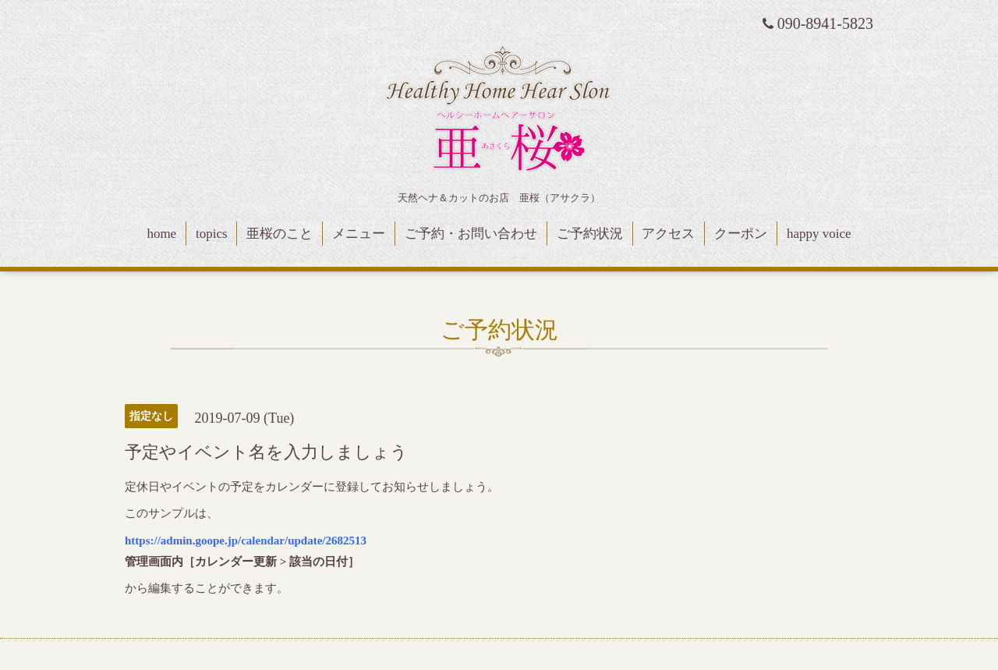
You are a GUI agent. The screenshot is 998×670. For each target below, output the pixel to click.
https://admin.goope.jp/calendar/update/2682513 (245, 540)
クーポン (740, 233)
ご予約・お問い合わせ (471, 233)
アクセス (668, 233)
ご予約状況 (590, 233)
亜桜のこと (279, 233)
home (161, 233)
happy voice (819, 233)
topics (212, 233)
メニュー (358, 233)
